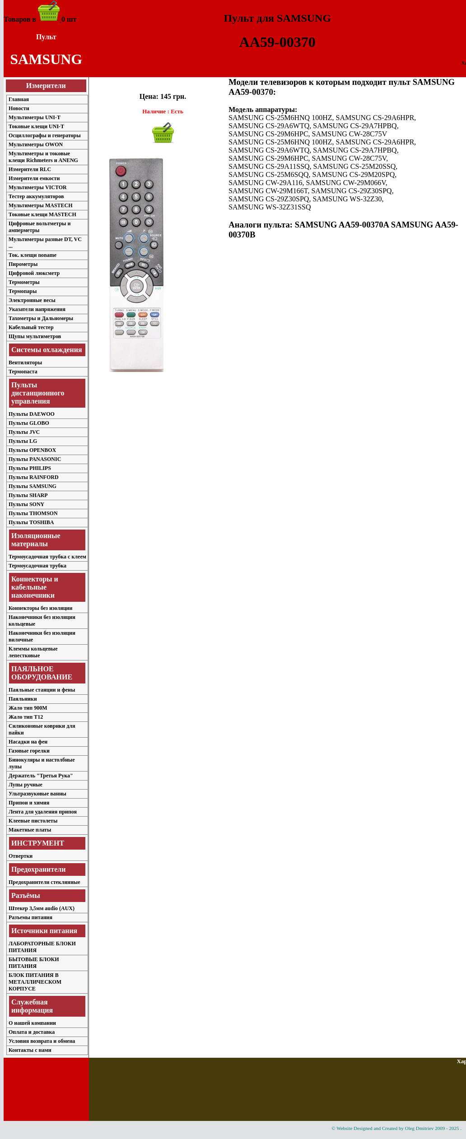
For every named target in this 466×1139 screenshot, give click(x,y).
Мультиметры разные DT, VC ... (45, 242)
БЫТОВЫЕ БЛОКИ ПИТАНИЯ (34, 962)
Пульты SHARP (28, 495)
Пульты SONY (26, 504)
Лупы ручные (25, 784)
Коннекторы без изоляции (40, 608)
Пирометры (23, 264)
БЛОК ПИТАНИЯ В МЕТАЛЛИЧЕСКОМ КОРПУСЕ (35, 982)
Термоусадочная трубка (37, 566)
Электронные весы (32, 300)
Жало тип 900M (28, 708)
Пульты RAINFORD (34, 477)
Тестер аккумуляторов (36, 196)
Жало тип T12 (26, 717)
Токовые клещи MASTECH (42, 214)
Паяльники (23, 699)
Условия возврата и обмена (42, 1041)
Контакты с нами (30, 1050)
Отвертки (21, 856)
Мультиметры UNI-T (35, 117)
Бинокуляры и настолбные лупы (42, 763)
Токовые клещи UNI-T (36, 126)
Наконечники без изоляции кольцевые (42, 620)
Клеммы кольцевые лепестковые (33, 652)
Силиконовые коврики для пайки (42, 729)
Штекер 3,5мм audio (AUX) (42, 908)
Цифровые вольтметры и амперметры (39, 226)
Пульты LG (23, 441)
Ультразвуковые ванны (37, 793)
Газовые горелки (29, 751)
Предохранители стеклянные (44, 882)
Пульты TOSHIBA (31, 522)
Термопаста (23, 371)
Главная (19, 99)
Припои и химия (29, 803)
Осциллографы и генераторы (45, 135)
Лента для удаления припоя (43, 812)
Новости (19, 108)
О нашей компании (32, 1023)
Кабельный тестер (31, 327)
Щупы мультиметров (35, 336)
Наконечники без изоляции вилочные (42, 636)
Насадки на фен (28, 742)
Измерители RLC (30, 169)
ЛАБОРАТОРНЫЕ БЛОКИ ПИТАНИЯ (42, 946)
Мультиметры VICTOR (38, 187)
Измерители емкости (34, 178)
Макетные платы (30, 830)
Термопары (23, 291)
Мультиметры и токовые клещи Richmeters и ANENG (43, 156)
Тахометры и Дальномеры (41, 318)
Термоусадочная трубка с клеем (47, 556)
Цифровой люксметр (34, 273)
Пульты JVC (24, 432)
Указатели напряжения (37, 309)
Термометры (24, 282)
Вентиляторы (25, 362)
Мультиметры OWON (36, 144)
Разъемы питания (30, 917)
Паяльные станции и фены (42, 690)
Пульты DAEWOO (32, 414)
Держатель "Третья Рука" (41, 775)
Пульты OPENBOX (32, 450)
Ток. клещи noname (32, 255)
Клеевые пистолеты (33, 821)
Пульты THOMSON (33, 513)
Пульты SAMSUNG (32, 486)
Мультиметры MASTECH (41, 205)
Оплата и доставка (32, 1032)
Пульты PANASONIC (35, 459)
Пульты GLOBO (29, 423)
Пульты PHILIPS (30, 468)
